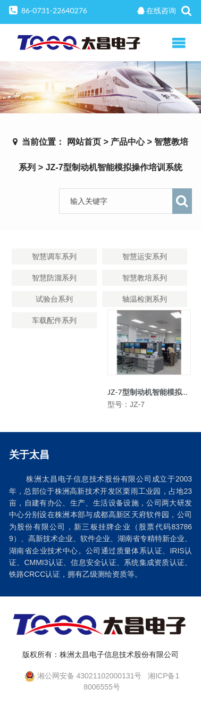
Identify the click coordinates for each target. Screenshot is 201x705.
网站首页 (84, 141)
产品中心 (128, 141)
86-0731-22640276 (54, 10)
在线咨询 (157, 10)
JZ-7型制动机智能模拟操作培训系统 (114, 167)
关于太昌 (29, 454)
